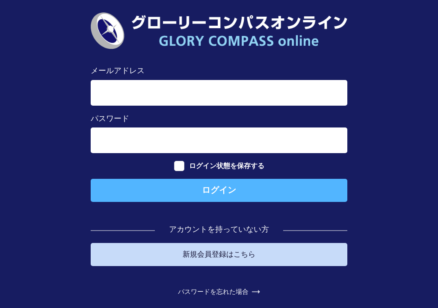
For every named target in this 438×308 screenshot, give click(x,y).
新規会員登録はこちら (219, 253)
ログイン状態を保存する (219, 161)
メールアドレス (118, 66)
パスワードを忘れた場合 (212, 296)
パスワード (110, 113)
